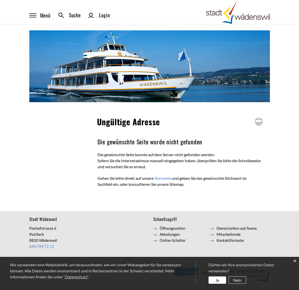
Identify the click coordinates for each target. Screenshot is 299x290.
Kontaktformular (230, 240)
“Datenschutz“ (76, 276)
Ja (217, 280)
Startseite (162, 178)
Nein (237, 280)
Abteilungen (170, 234)
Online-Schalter (173, 240)
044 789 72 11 (41, 246)
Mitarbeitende (229, 234)
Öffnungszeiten (172, 228)
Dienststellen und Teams (237, 228)
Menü (40, 15)
